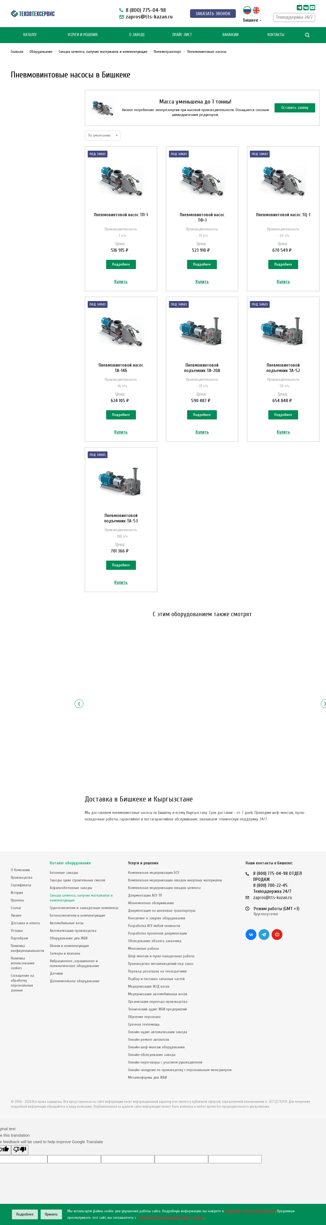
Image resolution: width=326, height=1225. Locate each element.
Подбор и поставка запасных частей (156, 979)
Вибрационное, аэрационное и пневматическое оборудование (74, 963)
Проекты (17, 900)
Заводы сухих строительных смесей (77, 880)
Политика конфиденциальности (27, 948)
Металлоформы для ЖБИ (147, 1077)
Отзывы (17, 930)
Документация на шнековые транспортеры (161, 910)
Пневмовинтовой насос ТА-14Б (121, 368)
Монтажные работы (143, 948)
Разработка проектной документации (157, 933)
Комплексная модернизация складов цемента (164, 887)
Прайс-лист (182, 35)
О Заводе (137, 35)
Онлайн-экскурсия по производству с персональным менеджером (180, 1070)
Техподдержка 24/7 (294, 17)
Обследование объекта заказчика (154, 941)
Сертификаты (21, 885)
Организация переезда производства (157, 1001)
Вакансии (231, 35)
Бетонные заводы (64, 872)
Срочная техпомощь (144, 1024)
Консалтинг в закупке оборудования (156, 918)
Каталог (30, 35)
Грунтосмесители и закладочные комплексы (84, 908)
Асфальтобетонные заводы (71, 887)
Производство (21, 877)
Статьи (16, 908)
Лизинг (16, 915)
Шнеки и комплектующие (69, 945)
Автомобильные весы (66, 923)
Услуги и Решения (82, 35)
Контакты (276, 35)
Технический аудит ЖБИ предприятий (157, 1009)
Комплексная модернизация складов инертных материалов (175, 880)
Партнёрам (19, 938)
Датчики (56, 973)
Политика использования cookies (22, 963)
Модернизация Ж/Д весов (148, 986)
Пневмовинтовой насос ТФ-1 (202, 217)
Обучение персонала (144, 1016)
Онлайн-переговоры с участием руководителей (165, 1062)
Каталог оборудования (70, 863)
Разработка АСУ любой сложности (154, 925)
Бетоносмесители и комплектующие (77, 915)
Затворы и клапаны (65, 953)
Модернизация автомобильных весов (157, 994)
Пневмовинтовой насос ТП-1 (121, 214)
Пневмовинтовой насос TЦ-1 (283, 214)
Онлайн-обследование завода (151, 1054)
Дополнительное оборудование (75, 981)
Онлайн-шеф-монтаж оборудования (156, 1047)
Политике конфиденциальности (250, 1211)
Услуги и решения (143, 863)
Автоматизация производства (73, 930)
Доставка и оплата (25, 923)
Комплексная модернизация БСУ (153, 872)
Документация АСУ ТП (145, 895)
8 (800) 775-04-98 (146, 10)
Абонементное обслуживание (151, 903)
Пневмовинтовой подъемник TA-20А (202, 368)
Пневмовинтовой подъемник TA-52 (283, 368)
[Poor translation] (19, 1150)
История (17, 892)
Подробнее (121, 264)
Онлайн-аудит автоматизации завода (157, 1032)
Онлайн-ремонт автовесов (148, 1039)
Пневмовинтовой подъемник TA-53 (121, 518)
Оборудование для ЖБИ (68, 938)
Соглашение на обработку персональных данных (22, 983)
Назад (79, 704)
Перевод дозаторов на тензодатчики (157, 971)
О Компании (20, 870)
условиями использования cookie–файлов (170, 1217)
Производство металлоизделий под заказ (160, 963)
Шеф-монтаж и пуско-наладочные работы (161, 956)
